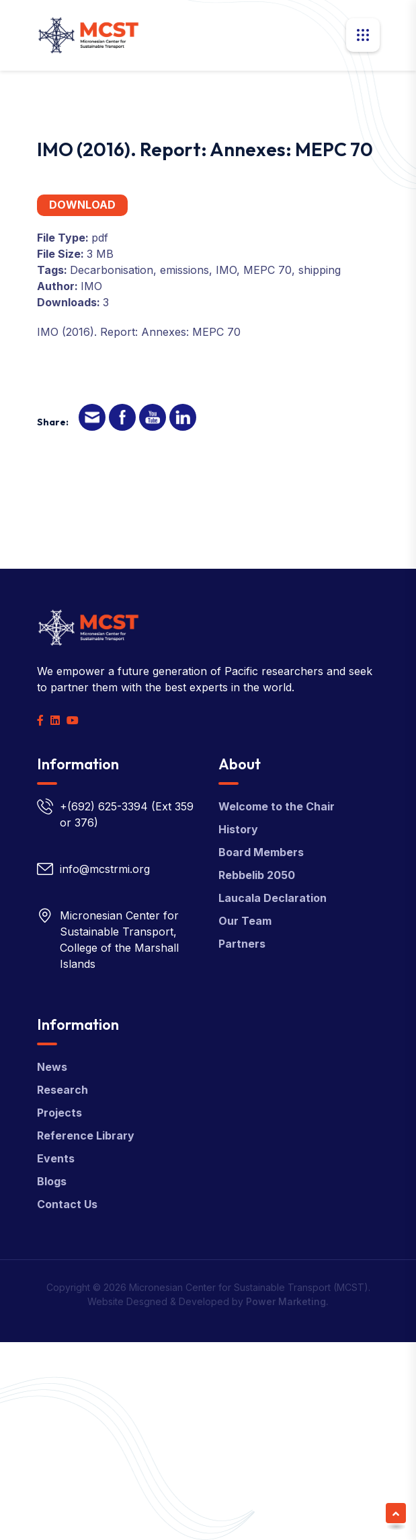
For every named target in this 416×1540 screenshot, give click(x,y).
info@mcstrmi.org (105, 869)
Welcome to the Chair (276, 806)
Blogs (52, 1181)
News (52, 1067)
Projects (59, 1112)
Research (62, 1089)
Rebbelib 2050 (256, 875)
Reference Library (85, 1135)
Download (82, 204)
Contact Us (67, 1204)
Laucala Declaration (272, 898)
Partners (241, 943)
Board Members (261, 852)
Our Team (245, 921)
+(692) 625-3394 (104, 806)
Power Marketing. (287, 1301)
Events (56, 1158)
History (238, 829)
